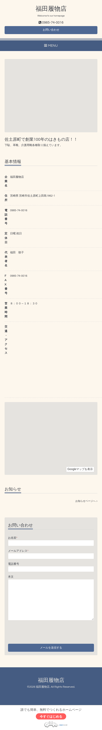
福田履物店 (51, 9)
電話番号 (13, 563)
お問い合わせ (51, 29)
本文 (11, 576)
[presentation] (43, 631)
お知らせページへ (86, 501)
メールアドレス (18, 550)
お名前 (12, 537)
